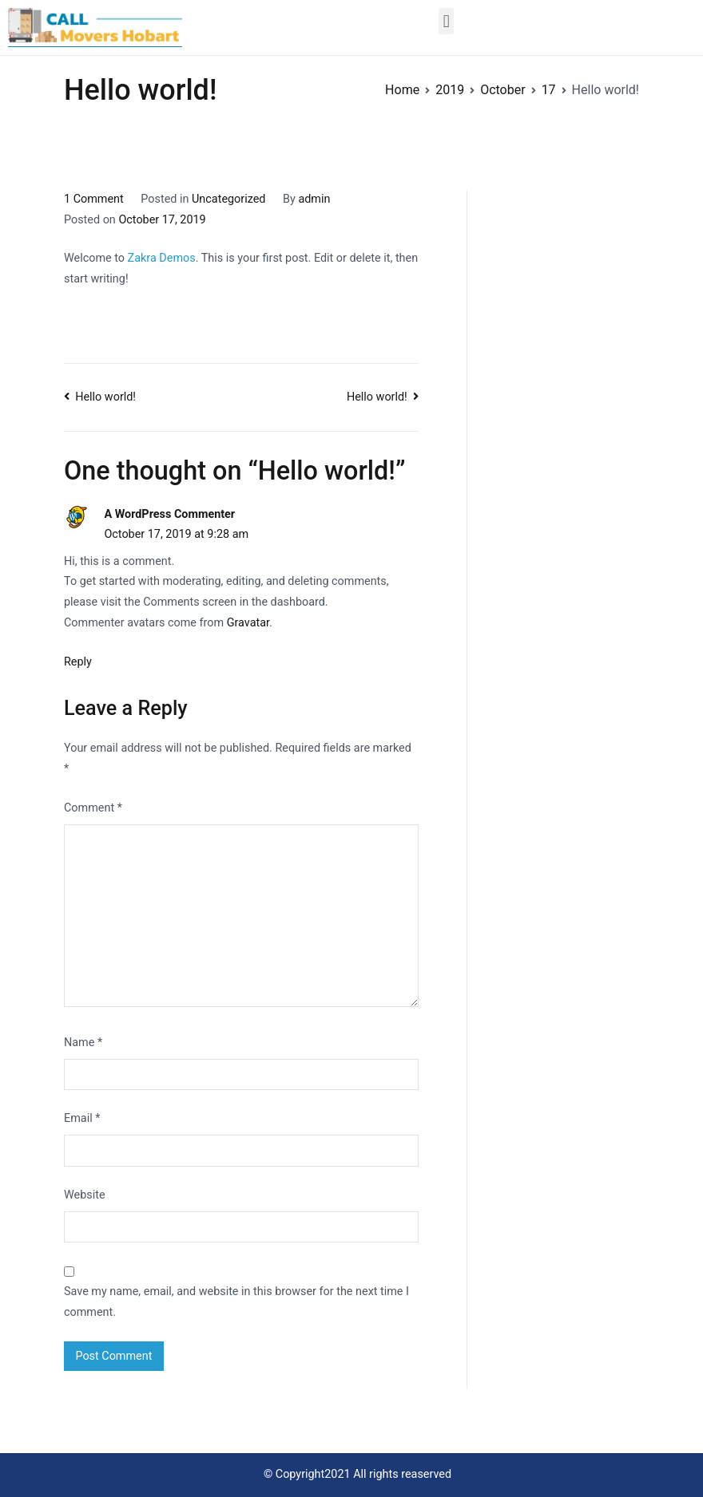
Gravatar (248, 623)
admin (314, 199)
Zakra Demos (162, 258)
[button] (446, 21)
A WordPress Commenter (169, 514)
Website (84, 1195)
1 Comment (94, 199)
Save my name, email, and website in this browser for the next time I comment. (236, 1302)
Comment (93, 808)
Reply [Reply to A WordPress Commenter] (78, 662)
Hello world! (105, 397)
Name (83, 1042)
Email (82, 1118)
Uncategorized (228, 199)
